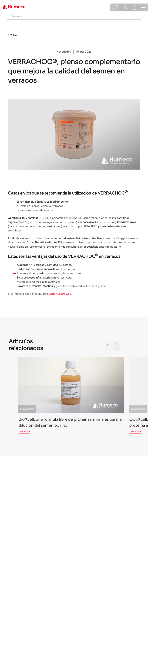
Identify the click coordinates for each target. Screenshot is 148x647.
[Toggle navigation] (143, 8)
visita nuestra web (60, 293)
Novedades (63, 51)
